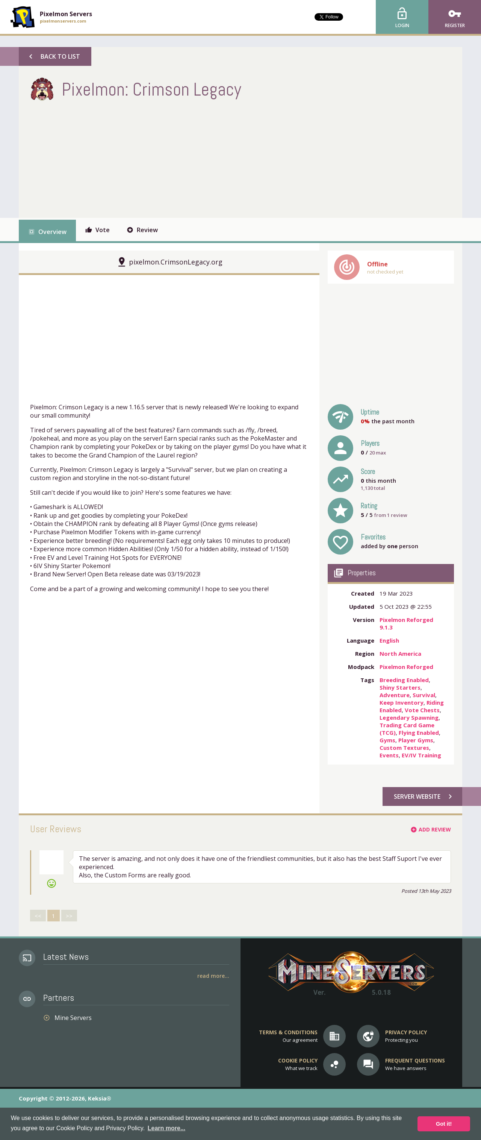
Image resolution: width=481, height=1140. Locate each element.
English (389, 640)
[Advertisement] (167, 157)
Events (389, 755)
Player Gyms (415, 740)
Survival (424, 695)
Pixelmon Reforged (406, 666)
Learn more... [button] (166, 1128)
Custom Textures (404, 747)
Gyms (387, 740)
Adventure (395, 695)
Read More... (213, 975)
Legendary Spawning (409, 717)
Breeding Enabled (404, 680)
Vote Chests (422, 710)
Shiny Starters (400, 687)
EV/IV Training (421, 755)
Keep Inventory (402, 702)
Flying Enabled (419, 732)
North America (400, 653)
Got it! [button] (444, 1124)
